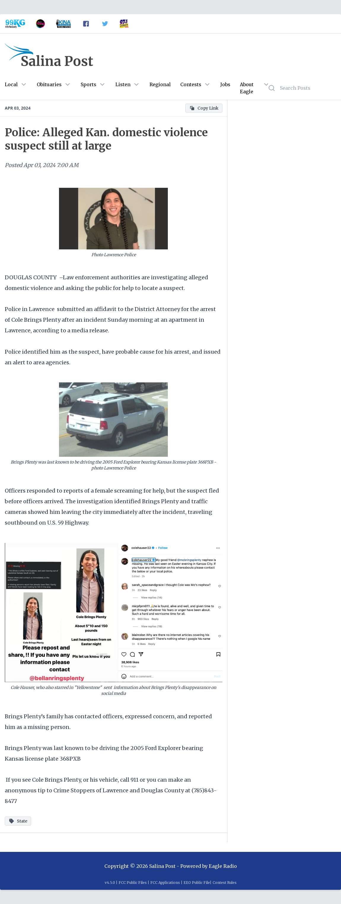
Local (11, 84)
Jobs (225, 84)
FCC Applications (165, 882)
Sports (88, 84)
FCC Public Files (133, 882)
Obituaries (49, 84)
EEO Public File (197, 882)
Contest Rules (225, 882)
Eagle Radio (223, 866)
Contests (190, 84)
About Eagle (247, 87)
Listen (122, 84)
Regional (160, 84)
